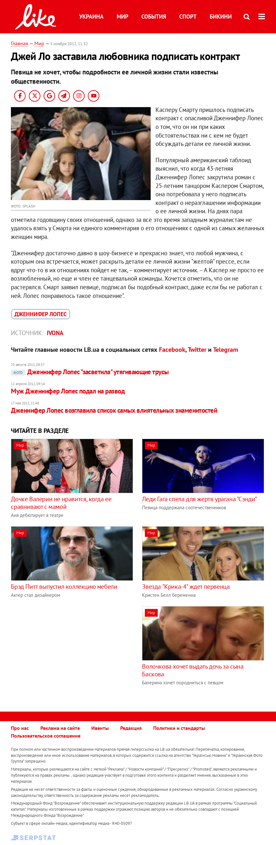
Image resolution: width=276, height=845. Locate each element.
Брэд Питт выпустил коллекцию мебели (64, 586)
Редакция (131, 728)
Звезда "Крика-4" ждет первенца (186, 586)
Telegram (225, 349)
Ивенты (100, 728)
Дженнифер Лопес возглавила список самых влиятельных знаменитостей (114, 410)
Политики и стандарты (179, 728)
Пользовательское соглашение (45, 735)
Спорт (188, 16)
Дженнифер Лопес (40, 314)
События (153, 16)
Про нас (20, 728)
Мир (122, 16)
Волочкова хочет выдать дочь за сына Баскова (192, 670)
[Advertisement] (65, 651)
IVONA (55, 333)
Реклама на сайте (60, 728)
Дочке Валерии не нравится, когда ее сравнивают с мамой (61, 503)
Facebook (172, 349)
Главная (19, 43)
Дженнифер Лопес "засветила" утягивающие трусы (90, 372)
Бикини (221, 16)
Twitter (197, 349)
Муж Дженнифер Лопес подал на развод (68, 391)
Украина (91, 16)
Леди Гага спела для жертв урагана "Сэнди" (199, 499)
